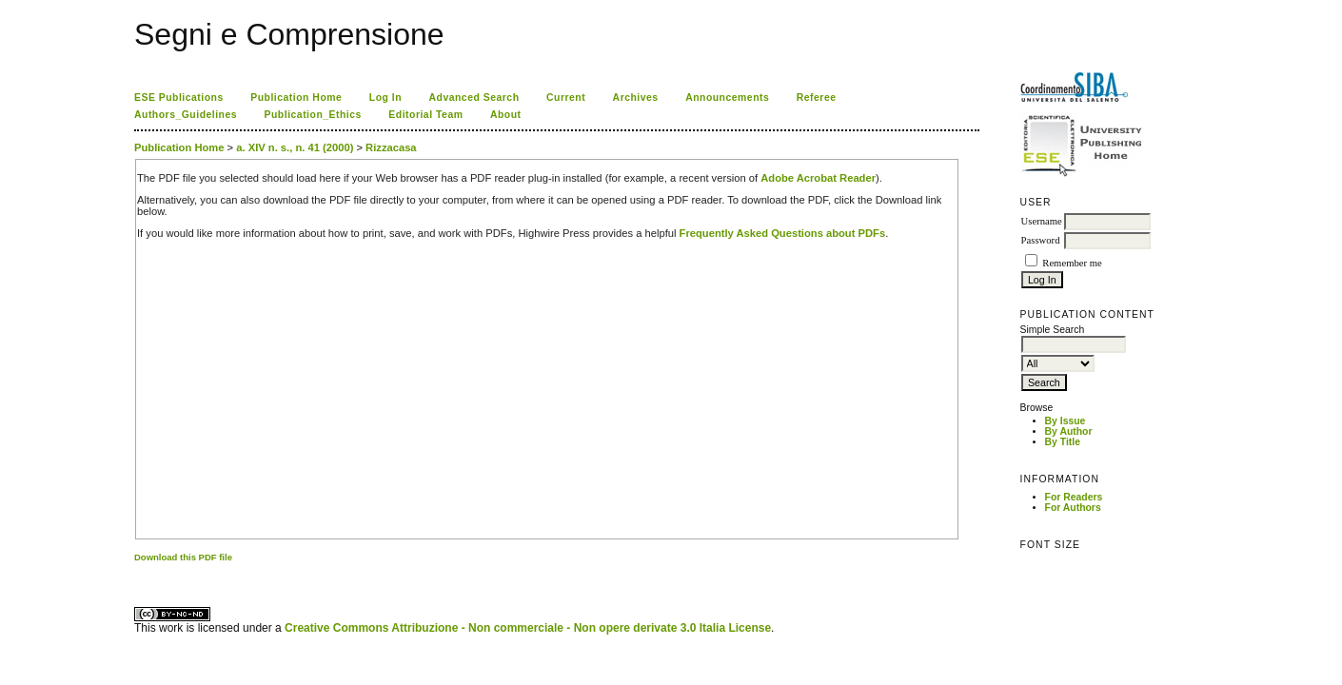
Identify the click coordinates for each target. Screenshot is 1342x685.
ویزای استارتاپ (139, 573)
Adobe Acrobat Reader (818, 178)
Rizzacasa (391, 147)
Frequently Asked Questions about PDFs (783, 233)
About (506, 114)
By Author (1069, 431)
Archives (636, 97)
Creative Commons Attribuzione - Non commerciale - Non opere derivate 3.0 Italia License (528, 628)
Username (1041, 221)
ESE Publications (179, 97)
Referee (817, 97)
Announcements (727, 97)
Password (1040, 240)
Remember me (1071, 263)
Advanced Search (474, 97)
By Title (1062, 442)
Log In (385, 97)
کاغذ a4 (135, 573)
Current (565, 97)
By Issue (1065, 421)
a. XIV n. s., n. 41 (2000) (294, 147)
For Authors (1073, 507)
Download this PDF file (183, 557)
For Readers (1074, 497)
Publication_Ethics (313, 114)
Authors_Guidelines (185, 114)
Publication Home (296, 97)
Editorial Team (425, 114)
